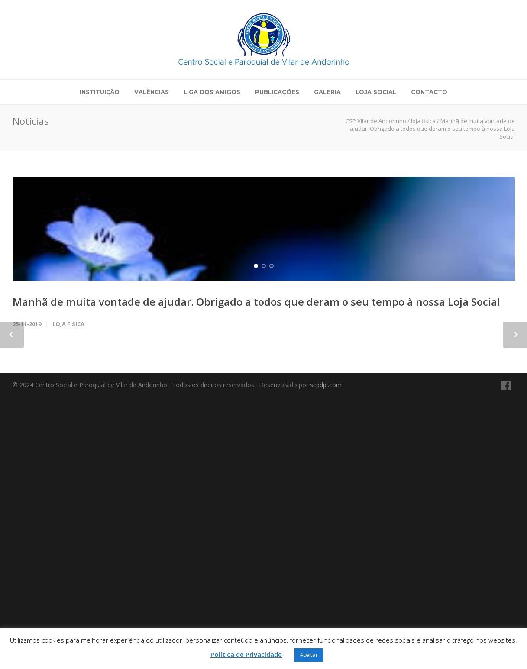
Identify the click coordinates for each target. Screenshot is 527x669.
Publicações (277, 91)
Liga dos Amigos (212, 91)
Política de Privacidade (246, 654)
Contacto (429, 91)
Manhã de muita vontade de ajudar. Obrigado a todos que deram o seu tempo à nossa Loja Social (256, 574)
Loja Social (376, 91)
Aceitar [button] (309, 655)
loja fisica (68, 596)
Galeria (327, 91)
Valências (151, 91)
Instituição (100, 91)
